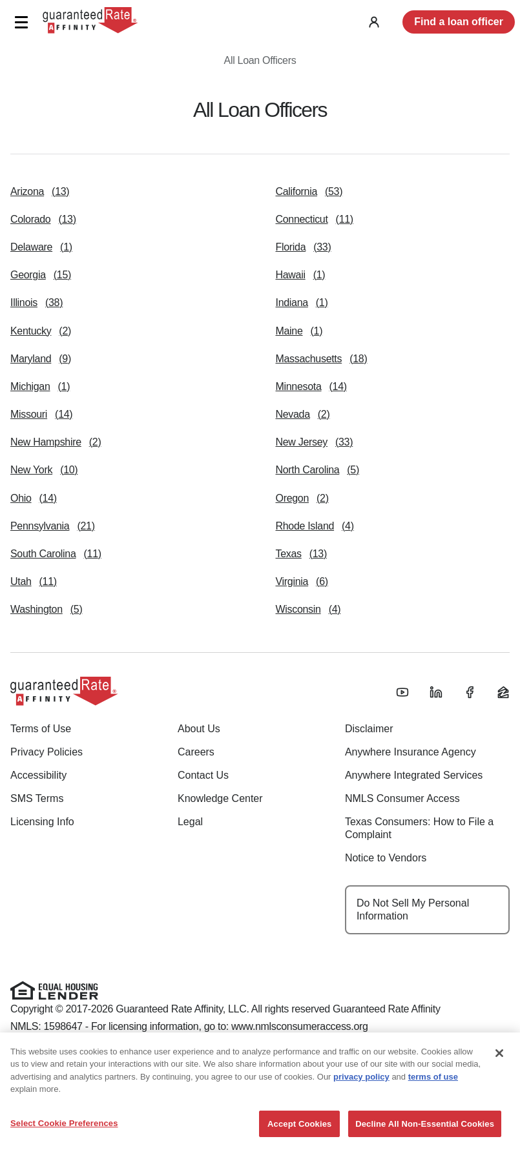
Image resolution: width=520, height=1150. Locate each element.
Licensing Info (42, 821)
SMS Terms (36, 798)
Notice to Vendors (385, 857)
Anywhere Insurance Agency (410, 751)
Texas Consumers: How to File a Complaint (419, 828)
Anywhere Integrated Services (414, 775)
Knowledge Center (220, 798)
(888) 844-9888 (246, 1056)
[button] (21, 22)
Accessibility (38, 775)
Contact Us (203, 775)
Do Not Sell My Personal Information (413, 909)
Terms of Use (40, 728)
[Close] (499, 1088)
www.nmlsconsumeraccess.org (299, 1026)
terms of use (433, 1111)
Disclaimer (369, 728)
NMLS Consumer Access (402, 798)
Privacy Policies (46, 751)
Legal (190, 821)
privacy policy (361, 1111)
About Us (199, 728)
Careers (196, 751)
